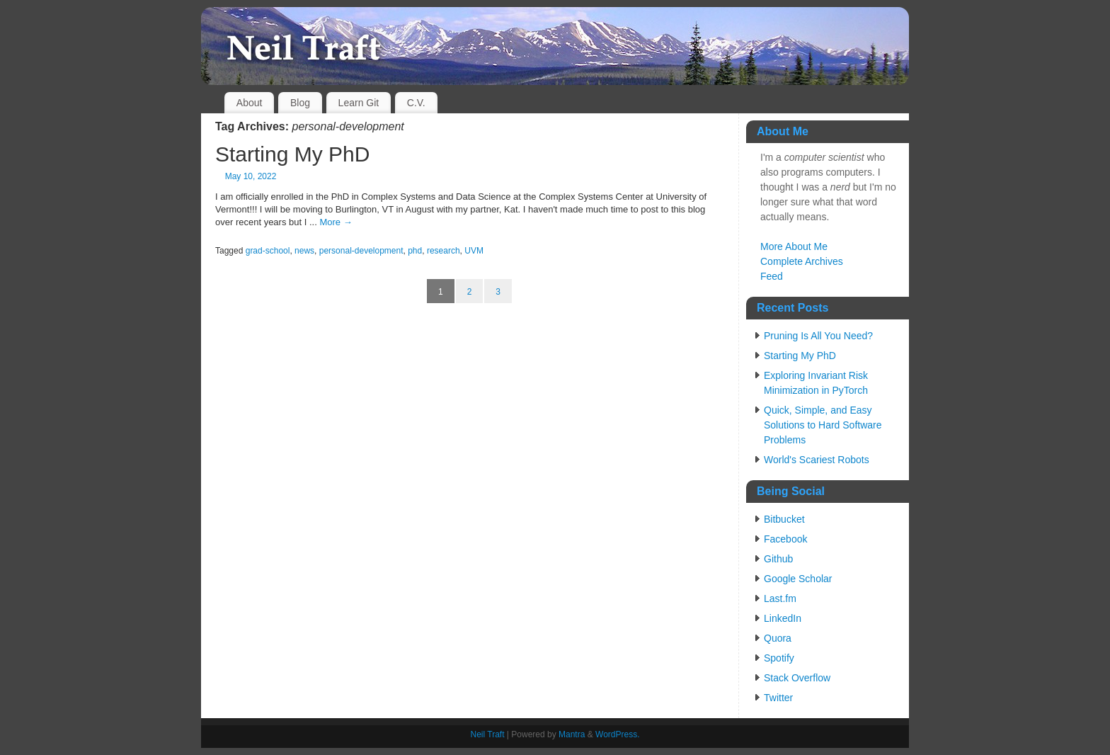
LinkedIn (782, 618)
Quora (777, 638)
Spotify (779, 658)
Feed (771, 276)
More (335, 222)
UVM (474, 251)
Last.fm (780, 598)
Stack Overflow (797, 677)
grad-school (268, 251)
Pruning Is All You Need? (818, 335)
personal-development (361, 251)
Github (778, 558)
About (249, 102)
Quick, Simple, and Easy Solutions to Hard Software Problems (823, 424)
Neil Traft (487, 734)
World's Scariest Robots (816, 459)
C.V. (416, 102)
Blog (300, 102)
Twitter (778, 697)
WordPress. (617, 734)
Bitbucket (784, 519)
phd (415, 251)
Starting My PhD (292, 154)
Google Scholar (798, 578)
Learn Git (358, 102)
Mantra (572, 734)
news (304, 251)
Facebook (785, 539)
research (443, 251)
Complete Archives (801, 261)
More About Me (794, 246)
